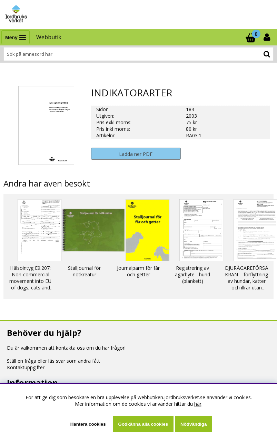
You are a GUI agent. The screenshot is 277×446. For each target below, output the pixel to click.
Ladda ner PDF (135, 154)
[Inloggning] (267, 37)
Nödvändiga (193, 424)
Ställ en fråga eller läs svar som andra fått (53, 361)
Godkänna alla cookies (143, 424)
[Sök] (138, 54)
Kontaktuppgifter (25, 367)
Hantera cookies (88, 424)
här (197, 404)
